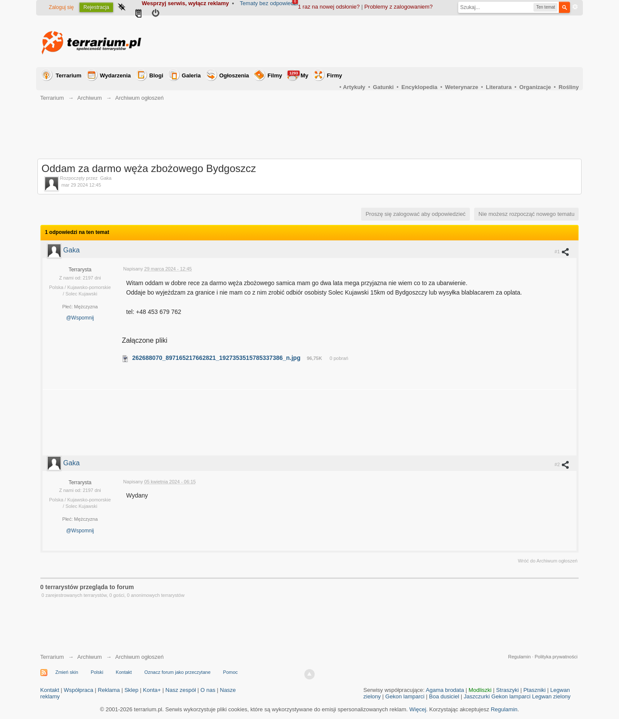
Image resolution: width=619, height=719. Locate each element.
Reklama (109, 690)
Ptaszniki (534, 690)
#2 (562, 464)
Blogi (156, 75)
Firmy (334, 75)
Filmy (274, 75)
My (298, 75)
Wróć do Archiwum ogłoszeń (548, 560)
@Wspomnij (80, 318)
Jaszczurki (477, 696)
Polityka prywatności (556, 656)
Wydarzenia (115, 75)
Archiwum (89, 657)
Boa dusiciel (444, 696)
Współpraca (78, 690)
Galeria (191, 75)
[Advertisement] (422, 41)
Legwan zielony (551, 696)
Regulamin (519, 656)
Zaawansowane (575, 6)
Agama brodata (445, 690)
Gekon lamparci (404, 696)
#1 (562, 251)
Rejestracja (96, 7)
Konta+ (152, 690)
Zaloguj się (61, 7)
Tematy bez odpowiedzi (269, 3)
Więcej (417, 709)
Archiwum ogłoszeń (139, 657)
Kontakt (124, 672)
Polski (97, 672)
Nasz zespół (180, 690)
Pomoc (230, 672)
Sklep (131, 690)
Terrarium (69, 75)
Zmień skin (66, 672)
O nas (207, 690)
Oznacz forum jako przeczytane (177, 672)
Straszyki (507, 690)
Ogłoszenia (234, 75)
